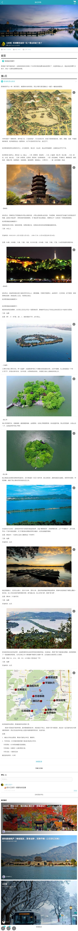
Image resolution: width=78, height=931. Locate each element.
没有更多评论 (39, 794)
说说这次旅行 (10, 61)
